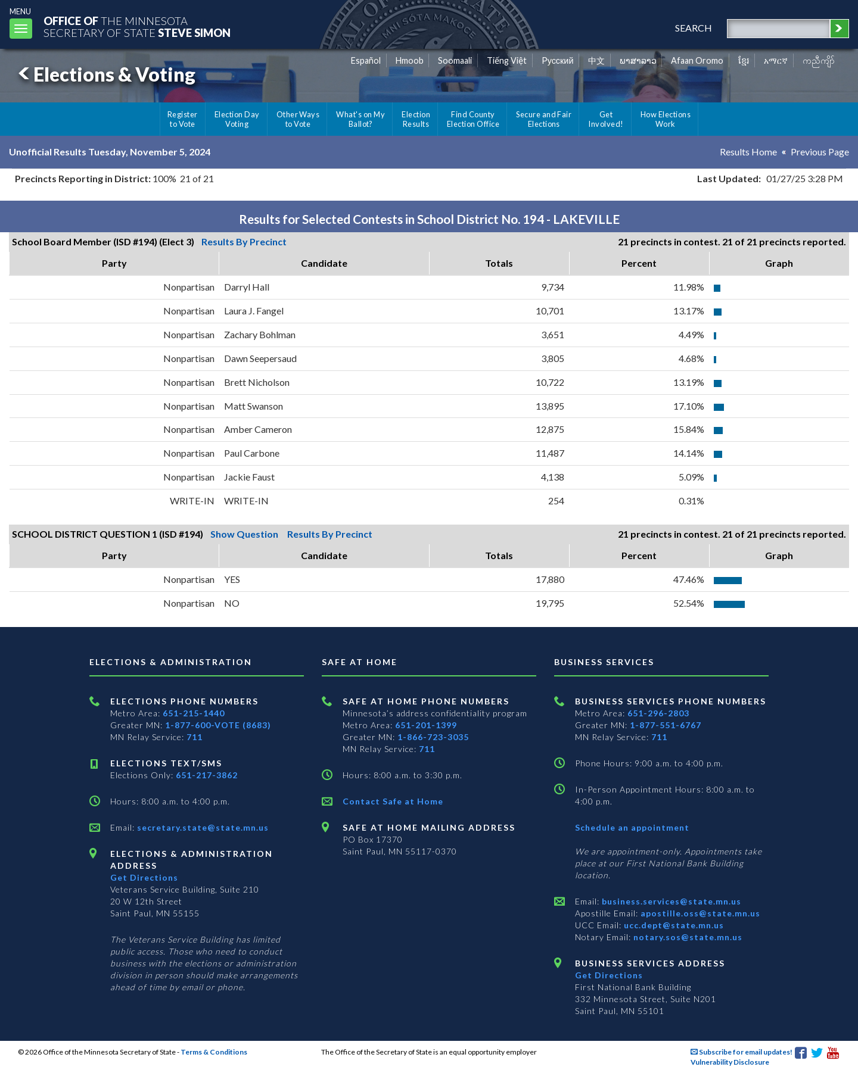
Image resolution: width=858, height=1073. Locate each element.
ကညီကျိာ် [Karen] (819, 60)
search (693, 27)
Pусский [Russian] (558, 60)
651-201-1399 (426, 725)
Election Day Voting (237, 119)
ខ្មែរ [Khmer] (744, 60)
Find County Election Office (473, 119)
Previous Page (820, 151)
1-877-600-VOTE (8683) (218, 725)
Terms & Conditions (214, 1051)
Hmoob (410, 60)
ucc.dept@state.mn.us (672, 925)
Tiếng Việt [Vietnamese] (507, 60)
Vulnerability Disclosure (730, 1062)
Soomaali (455, 60)
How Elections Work (666, 119)
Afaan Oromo (697, 60)
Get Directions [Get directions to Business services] (609, 975)
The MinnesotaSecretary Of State (137, 26)
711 (194, 737)
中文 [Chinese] (596, 60)
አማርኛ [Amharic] (776, 60)
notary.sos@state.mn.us (686, 937)
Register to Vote (182, 119)
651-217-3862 (207, 775)
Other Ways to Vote (298, 119)
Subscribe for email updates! (741, 1051)
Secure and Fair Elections (543, 119)
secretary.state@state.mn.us (202, 827)
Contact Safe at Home (393, 801)
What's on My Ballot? (360, 119)
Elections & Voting (104, 74)
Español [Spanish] (366, 60)
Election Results (416, 119)
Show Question (244, 533)
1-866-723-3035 (433, 737)
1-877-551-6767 (665, 725)
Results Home (748, 151)
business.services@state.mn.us (670, 901)
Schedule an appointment (632, 827)
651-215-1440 (194, 713)
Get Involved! (605, 119)
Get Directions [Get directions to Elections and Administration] (144, 877)
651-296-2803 (658, 713)
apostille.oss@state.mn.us (699, 913)
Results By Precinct (244, 241)
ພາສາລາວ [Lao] (638, 60)
